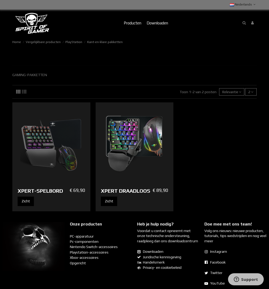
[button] (132, 23)
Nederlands (243, 4)
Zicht (26, 201)
